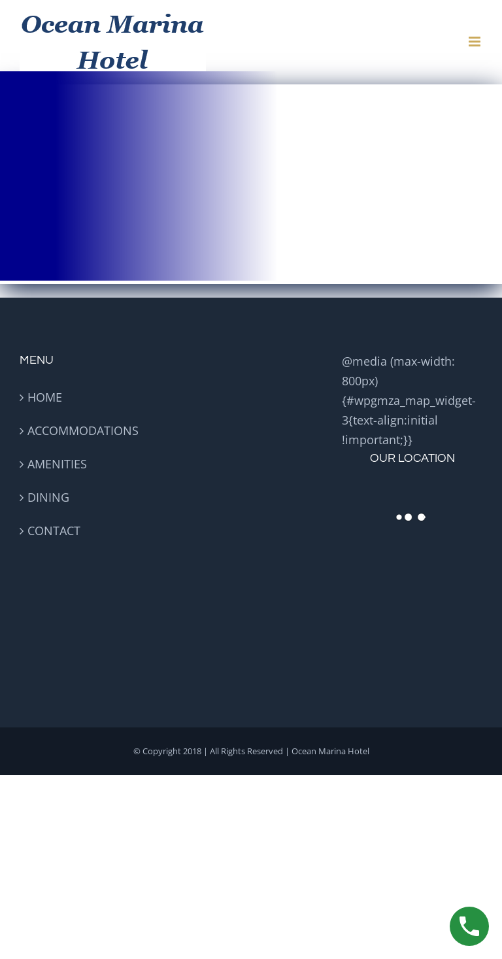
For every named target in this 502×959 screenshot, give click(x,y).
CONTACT (53, 530)
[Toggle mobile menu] (475, 41)
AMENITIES (57, 464)
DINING (48, 497)
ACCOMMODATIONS (83, 430)
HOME (44, 397)
